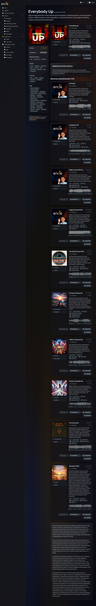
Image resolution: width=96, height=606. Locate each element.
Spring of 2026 (74, 466)
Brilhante (41, 78)
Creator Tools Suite (8, 13)
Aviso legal (7, 55)
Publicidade (32, 69)
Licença (7, 47)
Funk (78, 143)
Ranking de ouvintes (10, 23)
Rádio (6, 31)
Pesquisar (7, 18)
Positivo (36, 78)
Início (4, 8)
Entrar (6, 39)
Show (41, 67)
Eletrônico (43, 59)
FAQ (6, 49)
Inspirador (32, 79)
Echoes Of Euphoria (75, 293)
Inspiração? (8, 34)
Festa (44, 69)
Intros (31, 66)
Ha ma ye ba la (74, 423)
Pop (31, 59)
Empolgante (39, 79)
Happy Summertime (76, 210)
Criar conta (8, 42)
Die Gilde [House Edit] (76, 251)
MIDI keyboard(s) (34, 118)
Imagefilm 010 (74, 125)
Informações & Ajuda (8, 44)
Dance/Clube (37, 59)
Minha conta (6, 36)
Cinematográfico (76, 311)
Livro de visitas (9, 52)
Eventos (36, 67)
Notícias (5, 10)
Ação (31, 67)
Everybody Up (74, 26)
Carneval (72, 83)
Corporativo (33, 71)
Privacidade (8, 57)
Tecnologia (43, 66)
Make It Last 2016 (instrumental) (80, 170)
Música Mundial (84, 439)
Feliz (31, 78)
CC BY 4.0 (43, 48)
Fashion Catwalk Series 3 (77, 381)
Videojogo (37, 66)
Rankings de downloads (11, 26)
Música (5, 15)
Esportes (39, 69)
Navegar (7, 21)
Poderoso (32, 81)
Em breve (7, 29)
